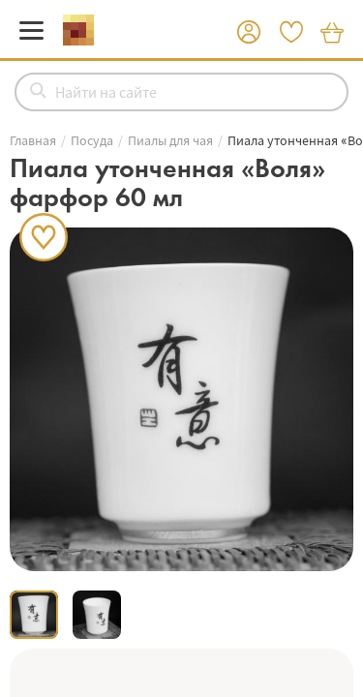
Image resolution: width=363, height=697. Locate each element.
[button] (248, 32)
